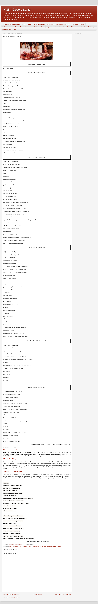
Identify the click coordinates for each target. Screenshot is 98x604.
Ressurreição (36, 546)
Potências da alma (7, 27)
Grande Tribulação (72, 27)
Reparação (75, 24)
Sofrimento (49, 546)
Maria (29, 24)
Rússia (82, 24)
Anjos (10, 546)
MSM (26, 546)
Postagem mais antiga (63, 594)
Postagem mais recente (11, 594)
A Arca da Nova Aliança (9, 459)
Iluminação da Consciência (37, 27)
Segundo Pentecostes (21, 27)
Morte (23, 546)
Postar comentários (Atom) (13, 597)
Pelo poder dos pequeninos (11, 450)
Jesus (23, 24)
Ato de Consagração (39, 24)
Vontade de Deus (56, 546)
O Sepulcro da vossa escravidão (12, 471)
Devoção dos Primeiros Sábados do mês (58, 24)
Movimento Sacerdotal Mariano (11, 24)
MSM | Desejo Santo (17, 9)
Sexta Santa (43, 546)
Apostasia (61, 27)
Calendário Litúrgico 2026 (9, 29)
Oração (30, 546)
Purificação (82, 27)
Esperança (15, 546)
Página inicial (37, 594)
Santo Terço (91, 27)
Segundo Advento (51, 27)
